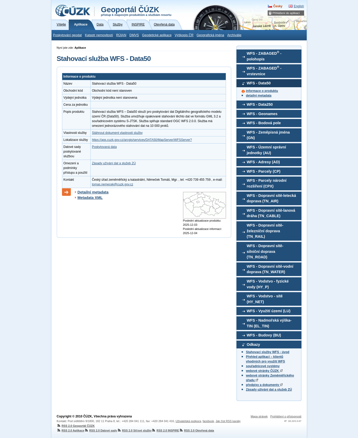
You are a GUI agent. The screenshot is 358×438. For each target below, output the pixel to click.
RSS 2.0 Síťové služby (134, 430)
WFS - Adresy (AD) (263, 162)
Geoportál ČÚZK (136, 10)
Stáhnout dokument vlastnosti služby (117, 133)
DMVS (134, 35)
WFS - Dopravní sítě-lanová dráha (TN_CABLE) (271, 213)
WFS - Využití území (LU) (269, 311)
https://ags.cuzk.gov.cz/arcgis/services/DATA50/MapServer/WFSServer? (142, 140)
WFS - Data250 (260, 104)
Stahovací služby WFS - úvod (268, 352)
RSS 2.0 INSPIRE (165, 430)
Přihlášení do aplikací (286, 13)
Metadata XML (90, 198)
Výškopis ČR (184, 35)
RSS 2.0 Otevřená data (196, 430)
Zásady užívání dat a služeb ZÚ (269, 389)
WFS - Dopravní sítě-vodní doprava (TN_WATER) (270, 269)
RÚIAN (121, 35)
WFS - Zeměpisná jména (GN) (268, 135)
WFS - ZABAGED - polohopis (264, 55)
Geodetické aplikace (157, 35)
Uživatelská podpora (188, 421)
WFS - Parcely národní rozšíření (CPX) (267, 183)
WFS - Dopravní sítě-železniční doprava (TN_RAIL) (265, 231)
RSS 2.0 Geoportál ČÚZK (76, 425)
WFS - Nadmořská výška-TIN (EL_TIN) (269, 323)
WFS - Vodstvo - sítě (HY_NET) (265, 299)
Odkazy (253, 344)
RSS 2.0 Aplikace (70, 430)
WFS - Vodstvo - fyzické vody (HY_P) (268, 284)
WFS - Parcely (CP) (264, 171)
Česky (277, 6)
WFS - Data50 (259, 83)
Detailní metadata (93, 192)
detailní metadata (259, 95)
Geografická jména (210, 35)
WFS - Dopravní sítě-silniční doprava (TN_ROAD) (265, 251)
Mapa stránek (259, 416)
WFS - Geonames (262, 114)
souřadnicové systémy (263, 366)
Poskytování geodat (67, 35)
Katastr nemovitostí (99, 35)
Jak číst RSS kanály (228, 421)
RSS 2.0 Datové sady (100, 430)
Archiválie (234, 35)
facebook (208, 421)
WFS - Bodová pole (264, 123)
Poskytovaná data (104, 147)
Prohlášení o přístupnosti (285, 416)
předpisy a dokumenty (264, 385)
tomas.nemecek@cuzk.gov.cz (112, 184)
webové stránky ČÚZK (264, 371)
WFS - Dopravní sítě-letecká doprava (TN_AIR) (271, 198)
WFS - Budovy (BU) (264, 335)
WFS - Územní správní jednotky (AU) (266, 150)
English (299, 6)
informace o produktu (262, 91)
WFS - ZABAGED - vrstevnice (264, 70)
